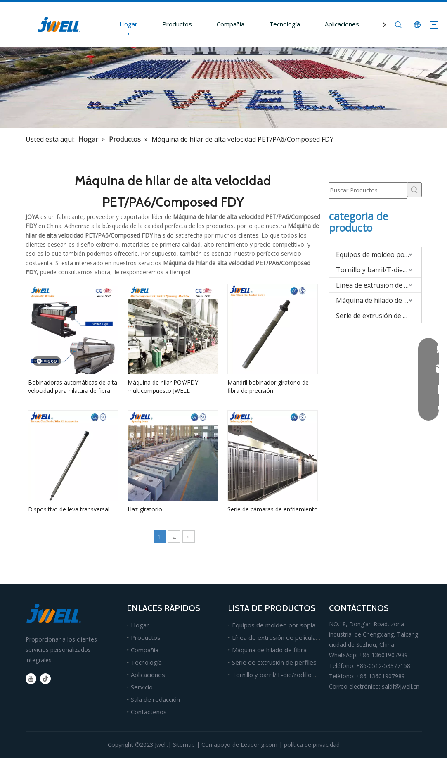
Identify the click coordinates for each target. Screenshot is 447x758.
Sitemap (184, 744)
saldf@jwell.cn (400, 686)
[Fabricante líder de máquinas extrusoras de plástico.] (223, 87)
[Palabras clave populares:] (414, 189)
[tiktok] (45, 678)
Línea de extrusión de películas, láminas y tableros (303, 637)
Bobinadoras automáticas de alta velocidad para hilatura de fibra (72, 386)
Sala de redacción (155, 699)
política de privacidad (312, 744)
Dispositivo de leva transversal (68, 509)
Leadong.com (259, 744)
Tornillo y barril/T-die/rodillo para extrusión (378, 269)
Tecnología (284, 24)
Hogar (128, 24)
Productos (177, 24)
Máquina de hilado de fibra (377, 300)
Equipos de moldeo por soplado (378, 254)
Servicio (142, 687)
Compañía (230, 24)
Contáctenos (149, 712)
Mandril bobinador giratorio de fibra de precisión (268, 386)
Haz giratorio (145, 509)
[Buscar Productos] (368, 190)
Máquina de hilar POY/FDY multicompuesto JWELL (163, 386)
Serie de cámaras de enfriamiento (272, 509)
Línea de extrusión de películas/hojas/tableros (378, 285)
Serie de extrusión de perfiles (378, 315)
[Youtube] (31, 678)
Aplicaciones (342, 24)
